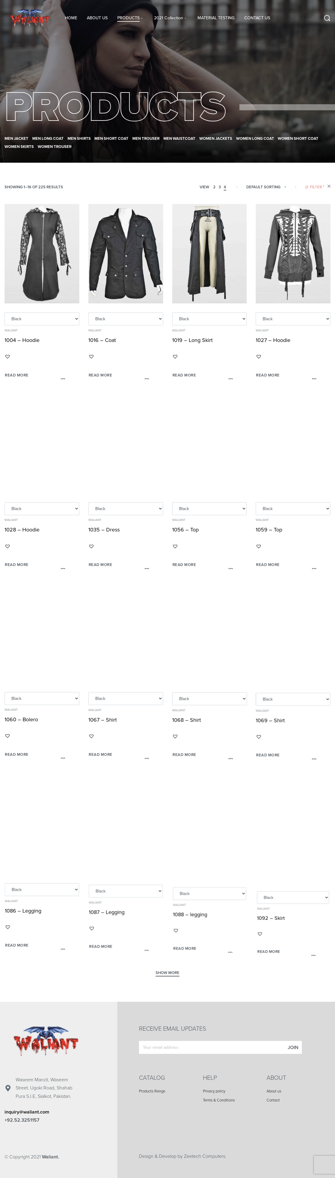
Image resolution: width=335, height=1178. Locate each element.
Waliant (11, 330)
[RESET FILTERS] (328, 187)
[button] (8, 357)
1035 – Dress (105, 538)
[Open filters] (314, 188)
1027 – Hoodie (273, 343)
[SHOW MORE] (167, 973)
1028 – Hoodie (22, 535)
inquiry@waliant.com (27, 1112)
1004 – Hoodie (22, 340)
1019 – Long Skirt (192, 341)
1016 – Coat (102, 340)
